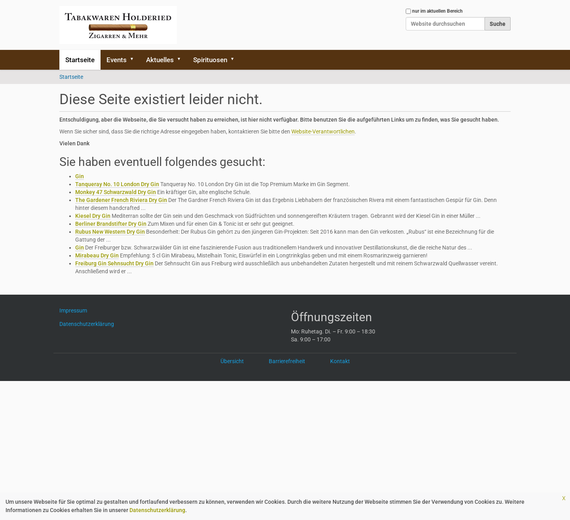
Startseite (80, 60)
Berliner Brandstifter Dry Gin (110, 224)
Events (116, 60)
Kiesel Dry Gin (92, 216)
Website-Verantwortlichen (323, 131)
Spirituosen (210, 60)
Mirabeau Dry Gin (97, 255)
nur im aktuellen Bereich (437, 11)
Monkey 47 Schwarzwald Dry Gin (115, 192)
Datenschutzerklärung (157, 510)
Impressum (76, 310)
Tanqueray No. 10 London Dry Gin (117, 184)
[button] (134, 60)
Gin (79, 176)
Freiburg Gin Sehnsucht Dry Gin (114, 263)
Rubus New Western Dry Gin (110, 232)
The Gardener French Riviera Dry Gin (121, 200)
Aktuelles (160, 60)
